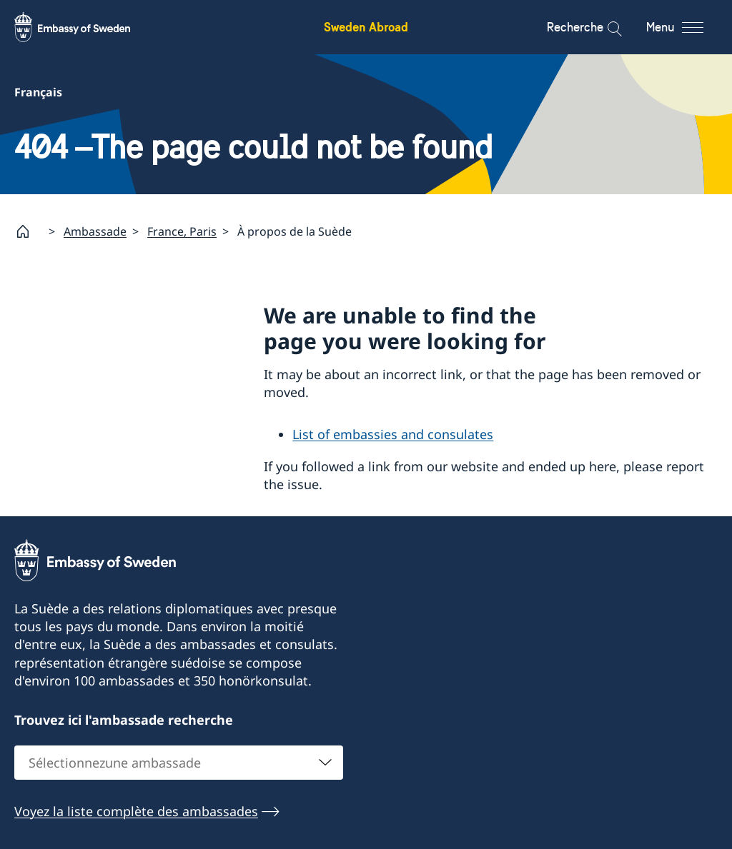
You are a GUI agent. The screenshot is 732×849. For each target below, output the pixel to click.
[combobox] (178, 762)
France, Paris (182, 230)
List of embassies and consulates (392, 434)
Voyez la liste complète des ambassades (136, 811)
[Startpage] (28, 231)
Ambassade (95, 230)
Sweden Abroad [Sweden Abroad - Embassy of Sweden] (366, 27)
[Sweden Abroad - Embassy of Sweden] (85, 27)
